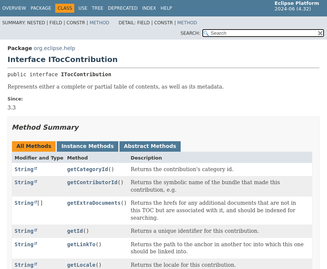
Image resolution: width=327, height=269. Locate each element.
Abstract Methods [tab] (150, 146)
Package (41, 8)
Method (99, 22)
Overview (14, 8)
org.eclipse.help (54, 48)
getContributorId (92, 182)
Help (166, 8)
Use (82, 8)
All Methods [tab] (33, 146)
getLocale (81, 265)
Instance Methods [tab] (87, 146)
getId (75, 231)
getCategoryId (87, 169)
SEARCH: (190, 33)
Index (149, 8)
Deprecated (123, 8)
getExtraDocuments (94, 203)
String (24, 169)
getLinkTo (81, 244)
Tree (97, 8)
